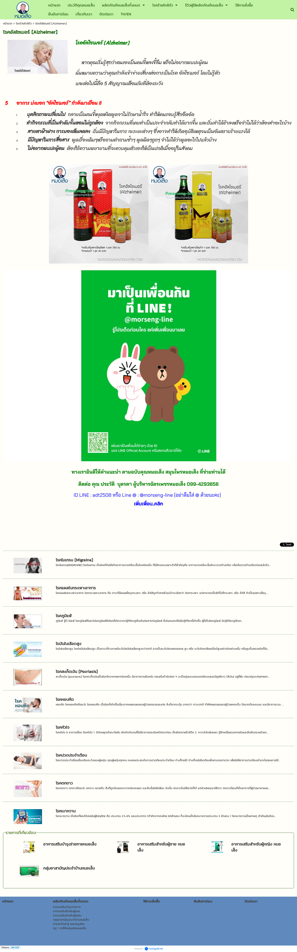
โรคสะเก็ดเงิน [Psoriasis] (77, 671)
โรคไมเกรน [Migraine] (74, 560)
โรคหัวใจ (62, 727)
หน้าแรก (7, 23)
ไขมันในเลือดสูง (68, 644)
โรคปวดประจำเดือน (71, 755)
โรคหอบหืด (65, 699)
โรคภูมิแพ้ (64, 616)
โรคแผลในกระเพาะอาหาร (76, 588)
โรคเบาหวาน (66, 811)
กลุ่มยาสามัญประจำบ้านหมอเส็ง (69, 868)
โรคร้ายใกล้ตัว (24, 23)
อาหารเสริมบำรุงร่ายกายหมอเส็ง (69, 844)
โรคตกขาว (64, 783)
